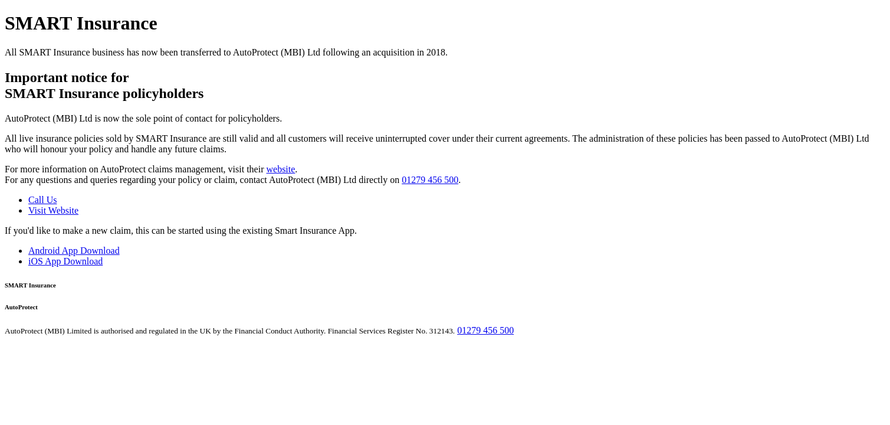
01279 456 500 (430, 180)
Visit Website (53, 210)
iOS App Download (65, 261)
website (280, 169)
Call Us (42, 200)
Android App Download (74, 251)
